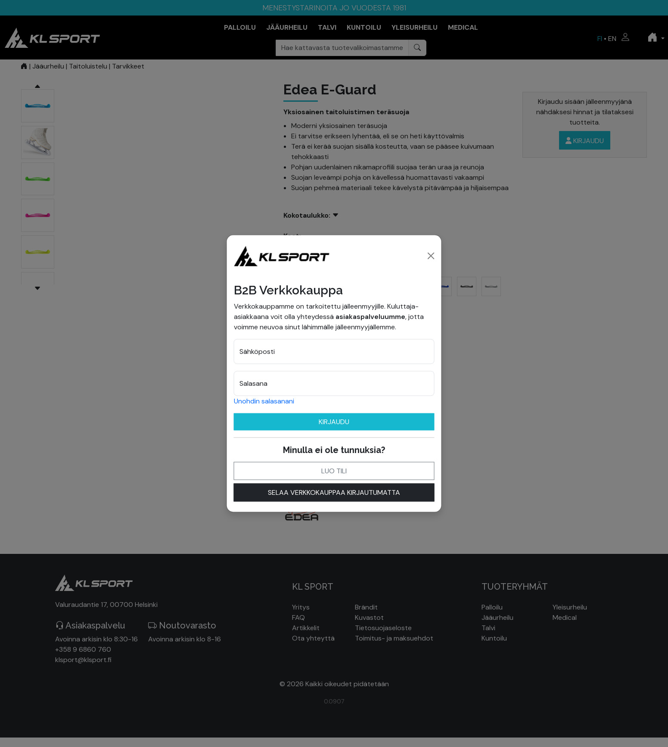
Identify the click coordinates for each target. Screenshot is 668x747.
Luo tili (334, 470)
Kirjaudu (334, 421)
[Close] (431, 256)
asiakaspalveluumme (370, 316)
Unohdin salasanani (264, 400)
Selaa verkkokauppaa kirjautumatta (334, 492)
